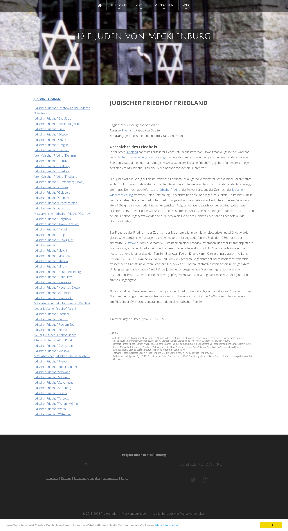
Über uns (52, 478)
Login (124, 478)
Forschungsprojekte (87, 478)
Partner (66, 478)
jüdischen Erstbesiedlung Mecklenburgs (140, 157)
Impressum (110, 478)
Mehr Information (166, 525)
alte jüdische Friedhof (167, 190)
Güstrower (131, 243)
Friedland (128, 130)
